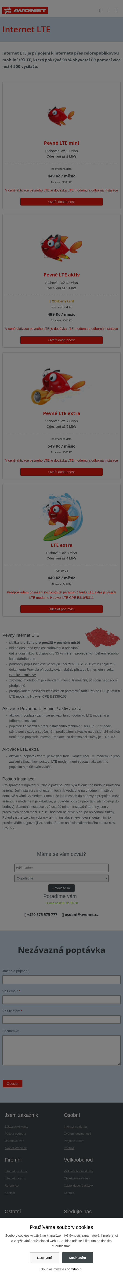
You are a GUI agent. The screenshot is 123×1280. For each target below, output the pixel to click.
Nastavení (44, 1258)
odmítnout (74, 1269)
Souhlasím (77, 1257)
